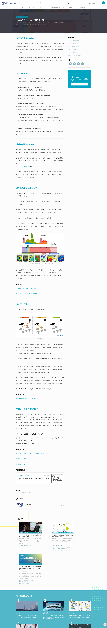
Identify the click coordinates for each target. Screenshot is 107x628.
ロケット (44, 548)
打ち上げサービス (51, 550)
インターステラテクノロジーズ (48, 547)
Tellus (70, 7)
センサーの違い (72, 52)
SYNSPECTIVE (41, 606)
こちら (30, 443)
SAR (34, 606)
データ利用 (57, 547)
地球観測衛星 (44, 550)
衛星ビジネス (70, 552)
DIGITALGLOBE (45, 544)
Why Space (48, 603)
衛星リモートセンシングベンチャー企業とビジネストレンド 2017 (34, 453)
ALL (23, 7)
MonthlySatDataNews (59, 603)
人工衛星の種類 (72, 43)
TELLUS (32, 603)
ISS (29, 606)
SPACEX (51, 544)
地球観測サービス (26, 492)
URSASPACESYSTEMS (47, 545)
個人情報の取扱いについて (49, 620)
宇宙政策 (78, 550)
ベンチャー (70, 603)
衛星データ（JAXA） (22, 458)
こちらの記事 (26, 166)
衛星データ (42, 7)
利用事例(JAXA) (20, 464)
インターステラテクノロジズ (78, 606)
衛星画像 (58, 550)
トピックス (31, 7)
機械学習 (24, 606)
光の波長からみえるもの (74, 49)
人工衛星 (18, 492)
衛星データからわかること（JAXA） (26, 398)
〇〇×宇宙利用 (81, 7)
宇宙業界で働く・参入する (57, 7)
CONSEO (70, 549)
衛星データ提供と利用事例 (74, 55)
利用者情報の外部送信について (61, 620)
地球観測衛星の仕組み (73, 46)
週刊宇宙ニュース (23, 603)
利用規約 (41, 620)
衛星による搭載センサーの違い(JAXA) (26, 293)
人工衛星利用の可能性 (73, 40)
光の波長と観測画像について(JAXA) (26, 288)
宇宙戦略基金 (58, 606)
